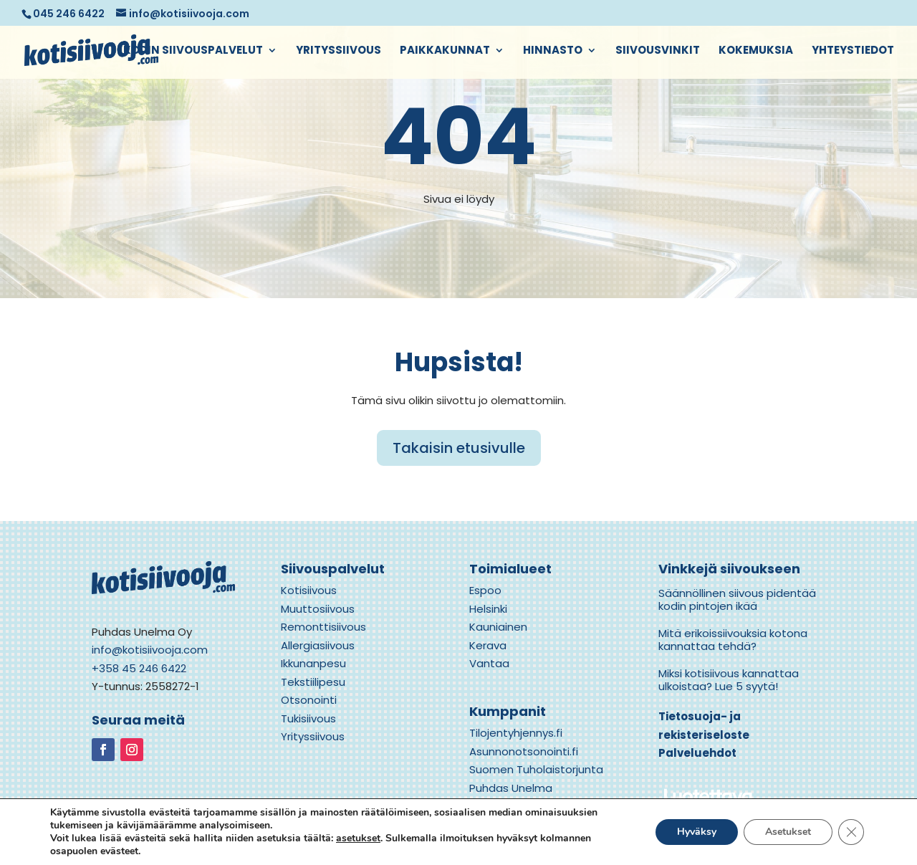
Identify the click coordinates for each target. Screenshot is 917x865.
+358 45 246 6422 (139, 668)
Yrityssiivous (338, 51)
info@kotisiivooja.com (150, 649)
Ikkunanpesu (313, 663)
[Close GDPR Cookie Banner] (851, 832)
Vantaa (489, 663)
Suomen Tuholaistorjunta (536, 769)
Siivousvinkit (657, 51)
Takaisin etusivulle (459, 448)
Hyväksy (696, 831)
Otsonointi (309, 699)
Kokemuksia (756, 51)
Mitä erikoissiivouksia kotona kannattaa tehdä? (732, 640)
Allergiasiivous (318, 645)
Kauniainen (498, 626)
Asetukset (788, 831)
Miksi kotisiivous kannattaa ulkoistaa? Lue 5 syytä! (728, 680)
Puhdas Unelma (510, 787)
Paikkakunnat (445, 51)
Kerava (487, 645)
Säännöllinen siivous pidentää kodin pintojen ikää (737, 599)
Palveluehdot (697, 752)
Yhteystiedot (853, 51)
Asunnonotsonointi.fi (523, 751)
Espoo (485, 590)
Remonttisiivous (323, 626)
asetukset (358, 838)
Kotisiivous (309, 590)
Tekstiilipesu (313, 681)
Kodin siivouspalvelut (193, 51)
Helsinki (488, 608)
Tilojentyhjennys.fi (515, 732)
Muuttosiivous (318, 608)
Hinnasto (552, 51)
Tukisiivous (308, 718)
